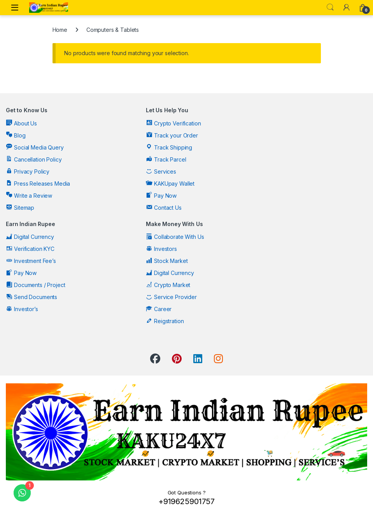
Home (60, 29)
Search (330, 7)
